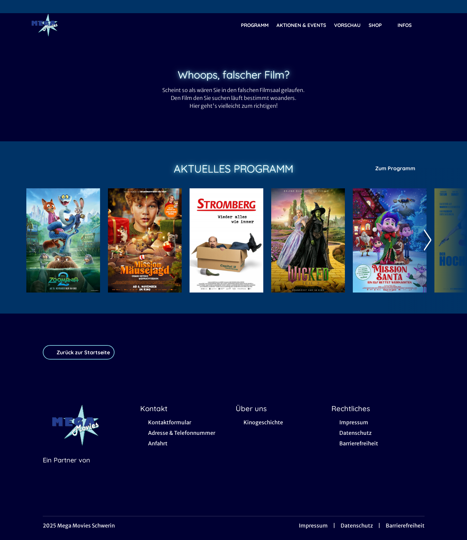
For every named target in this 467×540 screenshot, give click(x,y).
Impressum (313, 525)
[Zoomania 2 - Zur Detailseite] (63, 240)
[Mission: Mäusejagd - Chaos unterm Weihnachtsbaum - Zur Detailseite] (145, 240)
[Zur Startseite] (72, 25)
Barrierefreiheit (405, 525)
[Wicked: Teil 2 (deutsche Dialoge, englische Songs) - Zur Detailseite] (308, 240)
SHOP (379, 25)
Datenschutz (357, 525)
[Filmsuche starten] (434, 25)
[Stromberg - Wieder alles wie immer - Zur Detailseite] (226, 240)
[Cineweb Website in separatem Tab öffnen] (66, 468)
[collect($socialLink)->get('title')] (11, 6)
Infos (409, 25)
